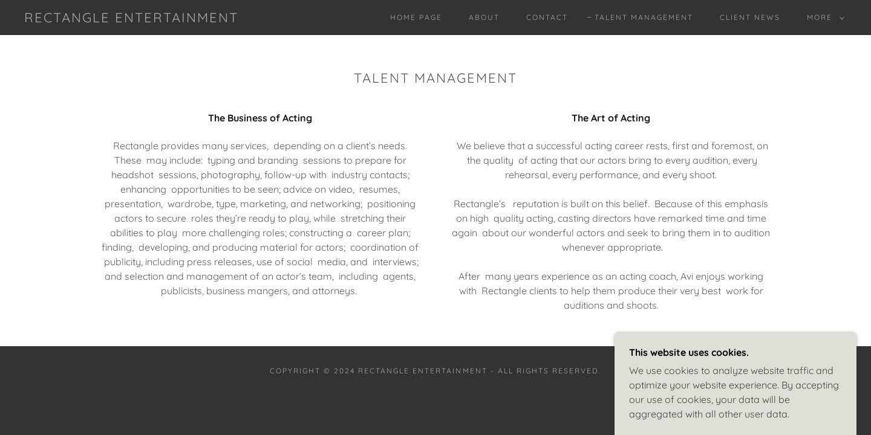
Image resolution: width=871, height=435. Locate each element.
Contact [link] (547, 17)
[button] (823, 17)
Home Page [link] (416, 17)
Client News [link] (750, 17)
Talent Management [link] (644, 17)
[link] (131, 19)
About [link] (484, 17)
